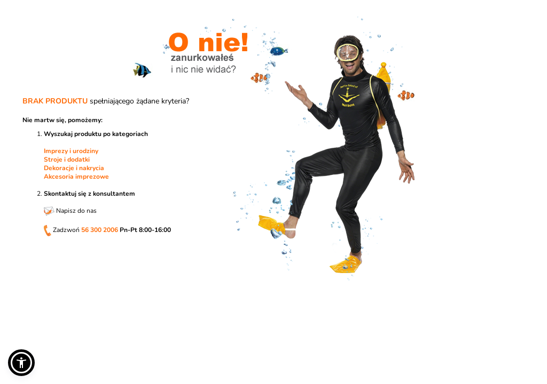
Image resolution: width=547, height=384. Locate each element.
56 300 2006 (99, 230)
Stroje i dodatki (67, 159)
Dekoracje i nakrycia (74, 168)
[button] (21, 362)
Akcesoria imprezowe (76, 176)
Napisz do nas (70, 210)
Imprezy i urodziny (71, 151)
